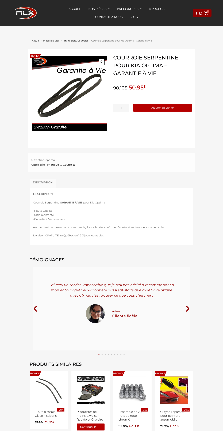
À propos (156, 9)
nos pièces (99, 9)
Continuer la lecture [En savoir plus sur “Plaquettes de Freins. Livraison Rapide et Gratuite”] (88, 427)
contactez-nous (109, 17)
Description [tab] (43, 182)
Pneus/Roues (129, 9)
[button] (102, 62)
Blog (134, 17)
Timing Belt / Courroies (75, 40)
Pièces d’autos (51, 40)
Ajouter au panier (162, 107)
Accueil (75, 9)
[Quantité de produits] (121, 108)
